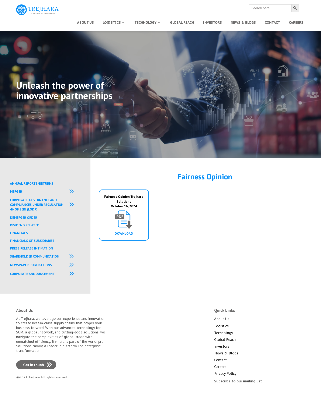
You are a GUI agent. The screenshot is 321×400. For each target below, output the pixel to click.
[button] (45, 193)
